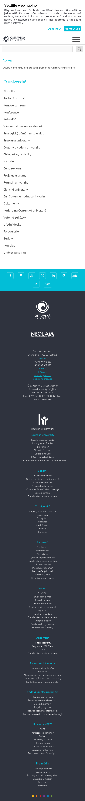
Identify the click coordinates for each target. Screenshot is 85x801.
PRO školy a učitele (42, 740)
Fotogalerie (11, 231)
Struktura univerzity (16, 140)
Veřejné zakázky (14, 217)
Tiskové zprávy (42, 772)
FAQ (42, 650)
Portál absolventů (42, 643)
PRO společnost (42, 743)
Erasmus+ (42, 672)
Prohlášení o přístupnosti (42, 733)
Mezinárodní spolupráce (42, 668)
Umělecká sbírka (14, 252)
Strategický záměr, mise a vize (23, 133)
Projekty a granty (14, 175)
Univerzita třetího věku (42, 750)
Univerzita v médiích (42, 779)
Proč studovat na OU (42, 568)
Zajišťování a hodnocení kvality (24, 196)
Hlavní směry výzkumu (42, 697)
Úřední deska (12, 224)
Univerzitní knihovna (42, 476)
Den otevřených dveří (42, 571)
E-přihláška (42, 547)
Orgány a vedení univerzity (21, 147)
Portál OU (42, 593)
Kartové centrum (14, 105)
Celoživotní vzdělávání (42, 746)
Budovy (8, 238)
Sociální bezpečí (14, 98)
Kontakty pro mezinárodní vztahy (42, 682)
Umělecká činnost (42, 704)
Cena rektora (12, 168)
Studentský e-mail (42, 597)
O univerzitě (14, 82)
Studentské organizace (42, 624)
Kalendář (9, 119)
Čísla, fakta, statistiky (17, 154)
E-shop (42, 736)
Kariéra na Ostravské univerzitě (24, 210)
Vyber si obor (42, 551)
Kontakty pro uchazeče (42, 578)
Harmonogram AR (43, 604)
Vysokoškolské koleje (42, 486)
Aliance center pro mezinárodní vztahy (42, 675)
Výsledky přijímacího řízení (42, 558)
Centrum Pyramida (42, 483)
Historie (8, 161)
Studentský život (42, 575)
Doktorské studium (42, 564)
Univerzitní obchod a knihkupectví (42, 479)
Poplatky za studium (42, 614)
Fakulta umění (42, 447)
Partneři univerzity (15, 182)
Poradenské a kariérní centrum (42, 496)
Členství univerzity (15, 189)
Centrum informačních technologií (42, 489)
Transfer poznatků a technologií (42, 711)
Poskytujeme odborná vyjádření (42, 775)
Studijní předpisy (43, 621)
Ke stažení (42, 782)
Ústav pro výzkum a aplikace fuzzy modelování (42, 461)
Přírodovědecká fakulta (42, 457)
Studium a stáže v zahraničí (42, 607)
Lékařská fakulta (43, 454)
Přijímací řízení (42, 554)
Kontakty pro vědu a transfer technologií (42, 714)
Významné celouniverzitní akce (24, 126)
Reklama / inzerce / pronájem (42, 753)
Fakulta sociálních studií (42, 440)
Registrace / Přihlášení (42, 646)
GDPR (42, 729)
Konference (11, 112)
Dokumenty (11, 203)
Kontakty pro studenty (42, 628)
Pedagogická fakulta (42, 443)
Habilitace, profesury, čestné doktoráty (42, 678)
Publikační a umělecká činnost (42, 700)
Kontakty (9, 245)
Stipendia (42, 610)
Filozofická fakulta (42, 450)
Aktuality (9, 91)
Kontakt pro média (42, 768)
